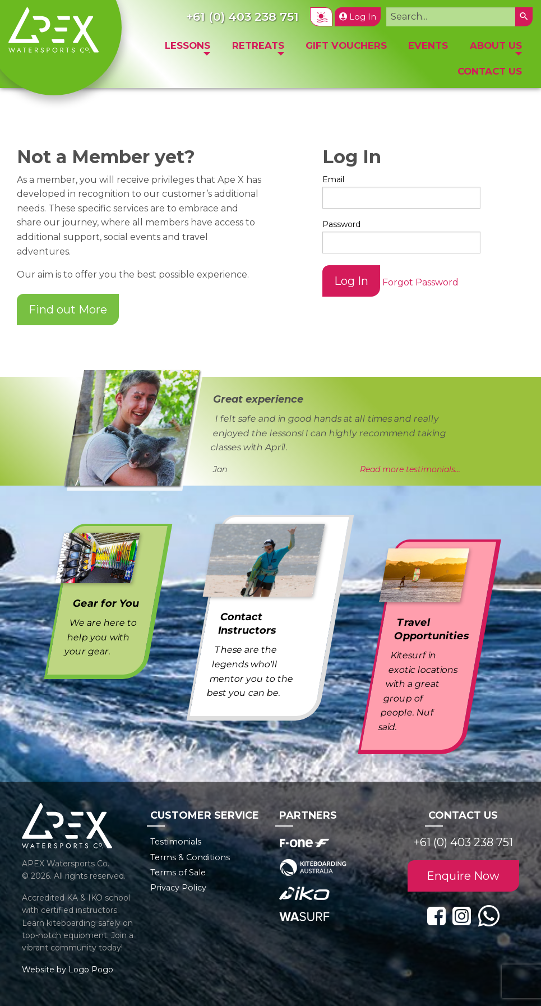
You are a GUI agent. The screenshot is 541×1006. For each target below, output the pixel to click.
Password (341, 224)
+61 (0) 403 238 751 (463, 842)
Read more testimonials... (410, 469)
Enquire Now (463, 876)
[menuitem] (187, 48)
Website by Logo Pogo (67, 970)
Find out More (68, 309)
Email (333, 179)
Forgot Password (420, 282)
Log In (357, 17)
